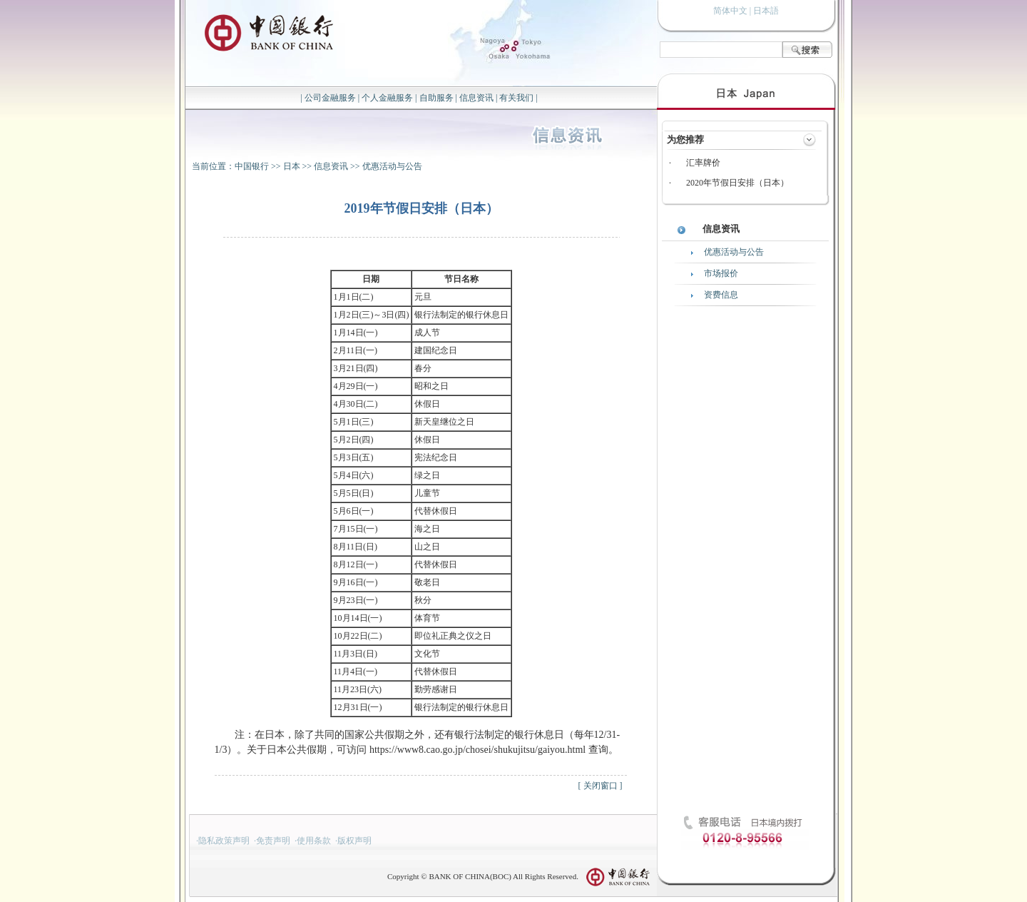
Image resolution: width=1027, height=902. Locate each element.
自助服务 (436, 98)
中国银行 (252, 166)
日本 (291, 166)
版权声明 (354, 841)
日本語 (766, 11)
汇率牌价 (703, 163)
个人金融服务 (387, 98)
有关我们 (516, 98)
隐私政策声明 (224, 841)
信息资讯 (476, 98)
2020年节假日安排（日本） (737, 183)
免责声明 (273, 841)
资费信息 (721, 295)
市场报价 (721, 273)
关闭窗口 (600, 786)
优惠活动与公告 (392, 166)
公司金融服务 (330, 98)
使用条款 (314, 841)
